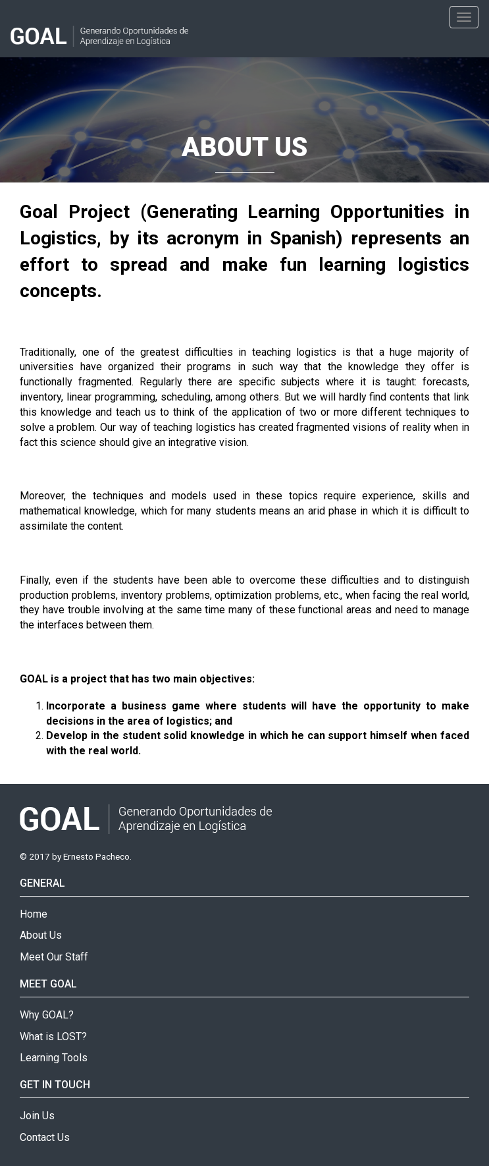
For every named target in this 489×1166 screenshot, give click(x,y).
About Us (41, 935)
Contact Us (45, 1137)
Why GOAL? (47, 1015)
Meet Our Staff (54, 957)
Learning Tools (54, 1057)
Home (33, 914)
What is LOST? (53, 1036)
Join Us (37, 1115)
